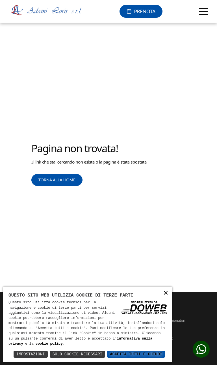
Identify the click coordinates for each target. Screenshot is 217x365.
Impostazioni (30, 354)
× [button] (165, 293)
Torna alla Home (56, 179)
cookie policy (49, 343)
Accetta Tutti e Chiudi (136, 354)
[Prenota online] (141, 11)
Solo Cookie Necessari (77, 354)
